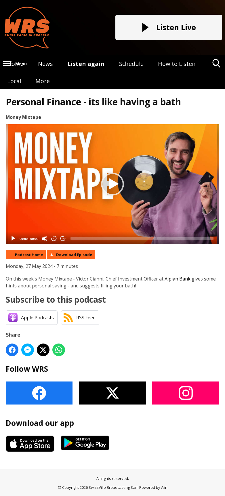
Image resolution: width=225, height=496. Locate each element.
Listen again (86, 64)
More (42, 81)
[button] (112, 184)
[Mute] (44, 238)
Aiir (164, 487)
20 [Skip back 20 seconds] (54, 238)
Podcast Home (29, 254)
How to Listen (177, 64)
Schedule (131, 64)
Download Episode (74, 254)
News (45, 64)
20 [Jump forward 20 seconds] (63, 238)
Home (15, 64)
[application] (112, 184)
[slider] (141, 238)
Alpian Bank (177, 279)
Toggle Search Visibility (216, 65)
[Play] (13, 238)
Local (14, 81)
